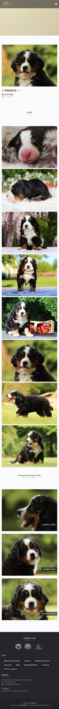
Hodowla (27, 661)
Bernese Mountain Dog (43, 661)
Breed (18, 665)
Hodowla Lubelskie (10, 669)
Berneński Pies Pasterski (12, 661)
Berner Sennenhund (31, 665)
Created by (30, 703)
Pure (22, 705)
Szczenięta (45, 665)
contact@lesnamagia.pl (12, 684)
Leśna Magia (8, 665)
